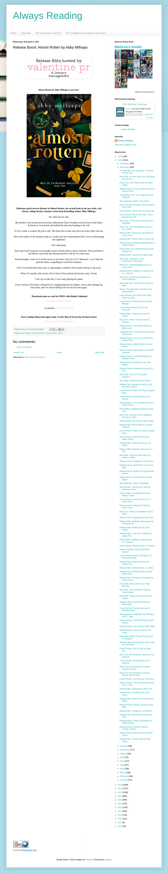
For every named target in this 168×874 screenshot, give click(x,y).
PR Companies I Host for (48, 33)
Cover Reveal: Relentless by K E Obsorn (137, 546)
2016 (120, 815)
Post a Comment (24, 347)
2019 (120, 804)
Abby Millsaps (25, 333)
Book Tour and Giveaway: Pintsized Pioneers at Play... (135, 668)
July (122, 757)
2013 (120, 826)
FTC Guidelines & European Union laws (85, 33)
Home (13, 33)
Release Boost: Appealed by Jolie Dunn (137, 517)
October (123, 746)
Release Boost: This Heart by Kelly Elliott (137, 626)
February (124, 776)
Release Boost (51, 333)
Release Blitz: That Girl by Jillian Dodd (136, 255)
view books (149, 117)
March (123, 772)
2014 (120, 822)
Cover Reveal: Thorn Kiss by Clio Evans (137, 679)
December (125, 163)
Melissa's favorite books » (145, 92)
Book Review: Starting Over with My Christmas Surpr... (135, 488)
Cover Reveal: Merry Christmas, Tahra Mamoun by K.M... (136, 216)
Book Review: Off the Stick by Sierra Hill (137, 211)
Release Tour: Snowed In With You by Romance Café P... (136, 385)
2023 (120, 788)
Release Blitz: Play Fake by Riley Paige (136, 421)
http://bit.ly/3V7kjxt (64, 308)
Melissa (129, 109)
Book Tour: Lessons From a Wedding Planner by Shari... (135, 416)
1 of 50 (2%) (148, 114)
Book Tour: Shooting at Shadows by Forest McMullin (135, 278)
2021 (120, 796)
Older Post (99, 352)
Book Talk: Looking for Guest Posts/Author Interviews (132, 260)
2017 (120, 811)
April (122, 769)
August (123, 754)
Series (60, 333)
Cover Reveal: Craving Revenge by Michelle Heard (135, 609)
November (125, 167)
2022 (120, 792)
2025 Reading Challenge (134, 104)
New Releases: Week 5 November (134, 201)
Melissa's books (128, 47)
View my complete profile (125, 145)
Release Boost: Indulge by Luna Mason (136, 461)
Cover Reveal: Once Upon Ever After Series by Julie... (135, 296)
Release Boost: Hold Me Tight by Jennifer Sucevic (134, 728)
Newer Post (19, 352)
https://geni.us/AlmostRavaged (59, 321)
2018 (120, 807)
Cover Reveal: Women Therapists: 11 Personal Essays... (136, 556)
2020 (120, 800)
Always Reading (47, 15)
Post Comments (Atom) (35, 357)
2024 (120, 785)
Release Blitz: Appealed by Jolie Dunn (136, 689)
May (122, 765)
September (125, 750)
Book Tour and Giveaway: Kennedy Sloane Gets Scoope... (135, 674)
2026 (120, 156)
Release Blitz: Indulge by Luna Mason (136, 711)
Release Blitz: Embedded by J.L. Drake (136, 568)
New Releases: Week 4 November (134, 483)
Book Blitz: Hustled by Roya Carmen (135, 381)
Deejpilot (89, 860)
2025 (120, 160)
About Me (26, 33)
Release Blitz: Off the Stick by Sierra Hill (137, 239)
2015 (120, 819)
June (122, 761)
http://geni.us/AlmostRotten (59, 301)
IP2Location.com (29, 850)
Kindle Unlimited (38, 333)
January (123, 780)
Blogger (108, 860)
